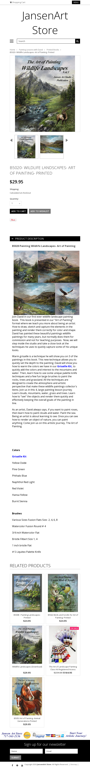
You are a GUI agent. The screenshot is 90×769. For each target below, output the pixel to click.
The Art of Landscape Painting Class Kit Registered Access (63, 668)
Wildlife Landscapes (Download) (27, 666)
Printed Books (53, 49)
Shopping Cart (18, 2)
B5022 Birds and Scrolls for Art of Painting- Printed (63, 616)
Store (45, 22)
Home (12, 49)
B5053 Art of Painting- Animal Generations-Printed (27, 719)
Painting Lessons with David (31, 49)
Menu (76, 2)
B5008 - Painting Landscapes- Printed (27, 616)
